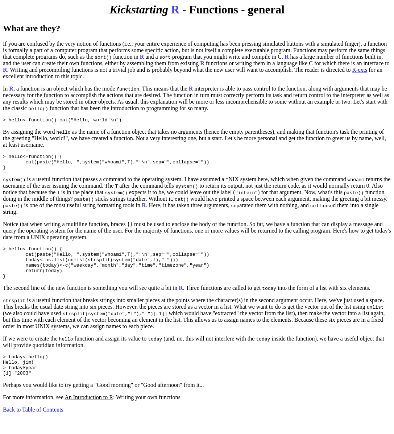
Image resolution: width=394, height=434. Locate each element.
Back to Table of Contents (33, 425)
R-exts (359, 70)
